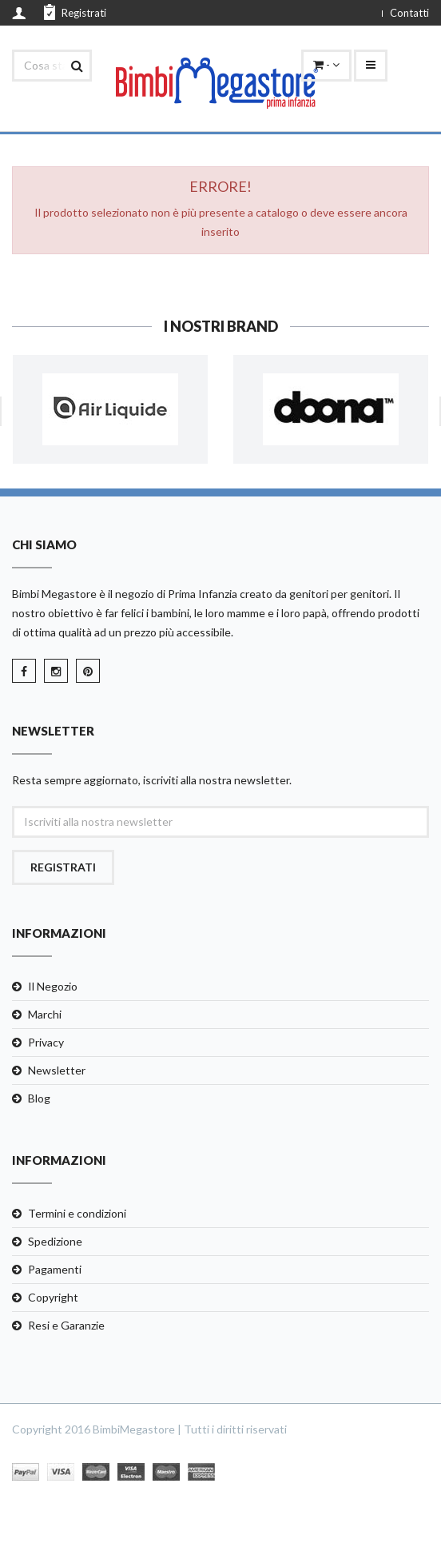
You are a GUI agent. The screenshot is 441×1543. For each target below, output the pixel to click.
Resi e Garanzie (66, 1325)
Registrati (75, 12)
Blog (39, 1098)
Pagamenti (54, 1269)
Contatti (409, 12)
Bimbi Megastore (54, 593)
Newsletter (56, 1070)
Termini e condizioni (77, 1213)
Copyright (53, 1297)
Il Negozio (52, 986)
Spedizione (55, 1241)
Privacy (46, 1042)
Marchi (45, 1014)
